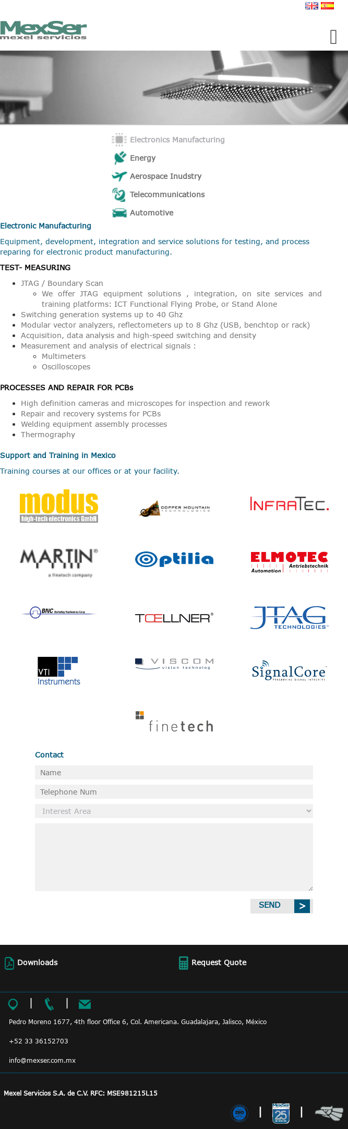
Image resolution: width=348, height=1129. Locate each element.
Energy (142, 157)
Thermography (48, 434)
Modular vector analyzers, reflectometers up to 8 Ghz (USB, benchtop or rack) (165, 324)
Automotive (151, 212)
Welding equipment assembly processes (94, 423)
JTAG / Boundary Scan (62, 283)
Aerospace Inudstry (165, 176)
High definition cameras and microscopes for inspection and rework (145, 403)
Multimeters (64, 356)
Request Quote (211, 963)
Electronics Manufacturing (177, 139)
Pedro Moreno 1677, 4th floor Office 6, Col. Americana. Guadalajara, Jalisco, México (138, 1022)
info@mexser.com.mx (42, 1060)
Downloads (29, 963)
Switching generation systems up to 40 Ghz (102, 314)
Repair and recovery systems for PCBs (91, 413)
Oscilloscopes (66, 366)
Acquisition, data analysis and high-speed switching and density (138, 335)
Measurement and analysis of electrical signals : (108, 345)
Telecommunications (167, 194)
